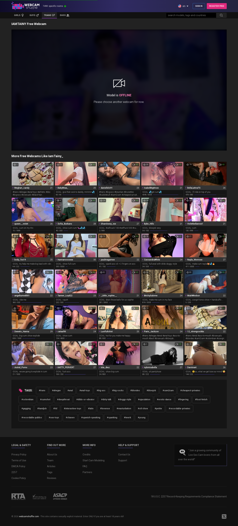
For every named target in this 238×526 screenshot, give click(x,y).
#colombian (27, 399)
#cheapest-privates (190, 390)
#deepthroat (63, 399)
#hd (55, 408)
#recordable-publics (32, 417)
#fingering (183, 399)
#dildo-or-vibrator (85, 399)
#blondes (135, 390)
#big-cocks (118, 390)
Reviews (51, 478)
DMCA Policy (18, 466)
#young (141, 417)
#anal (70, 390)
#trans (42, 390)
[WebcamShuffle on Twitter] (224, 516)
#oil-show (143, 408)
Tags (49, 472)
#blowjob (151, 390)
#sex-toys (54, 417)
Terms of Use (18, 460)
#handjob (42, 408)
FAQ (85, 466)
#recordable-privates (179, 408)
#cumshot (45, 399)
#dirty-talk (106, 399)
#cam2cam (168, 390)
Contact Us (124, 454)
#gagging (26, 408)
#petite (158, 408)
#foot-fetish (201, 399)
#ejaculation (144, 399)
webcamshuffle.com (29, 516)
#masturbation (124, 408)
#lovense (105, 408)
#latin (90, 408)
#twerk (127, 417)
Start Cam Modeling (94, 460)
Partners (87, 472)
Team (50, 460)
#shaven (70, 417)
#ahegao (56, 390)
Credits (86, 454)
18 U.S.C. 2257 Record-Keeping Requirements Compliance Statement (189, 496)
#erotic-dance (164, 399)
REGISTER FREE (216, 6)
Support (122, 460)
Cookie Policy (18, 478)
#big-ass (101, 390)
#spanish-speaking (90, 417)
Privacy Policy (18, 454)
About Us (52, 454)
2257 (14, 472)
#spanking (112, 417)
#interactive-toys (72, 408)
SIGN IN (198, 6)
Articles (51, 466)
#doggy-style (124, 399)
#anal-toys (85, 390)
